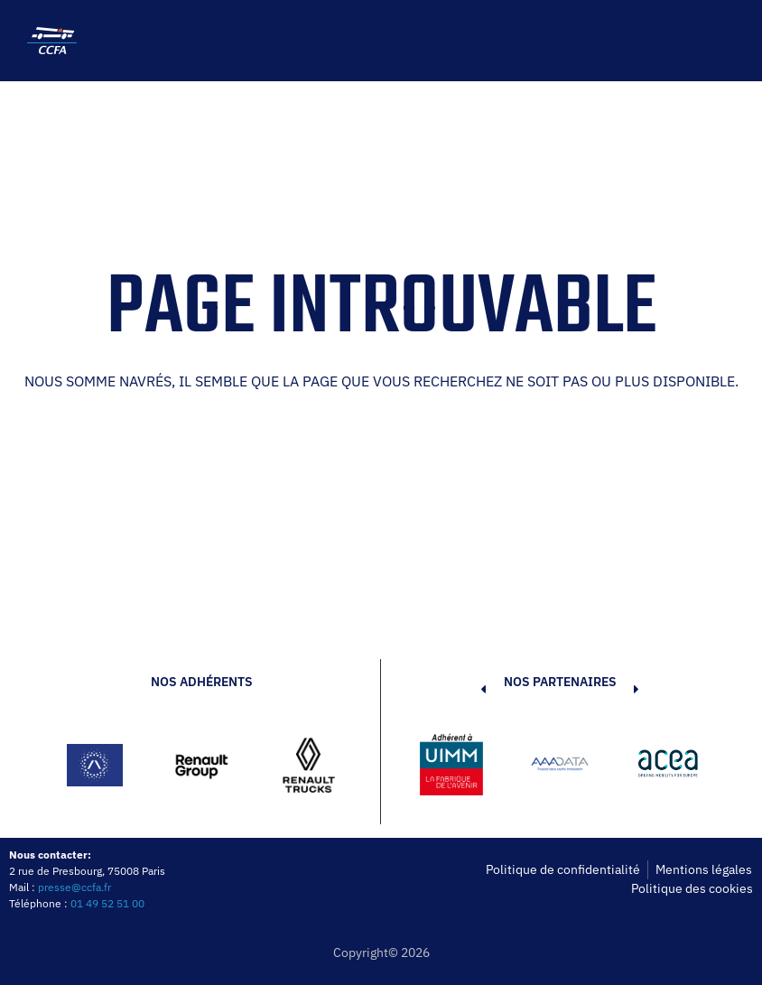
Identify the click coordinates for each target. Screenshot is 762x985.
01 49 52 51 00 (107, 903)
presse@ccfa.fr (74, 887)
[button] (456, 767)
